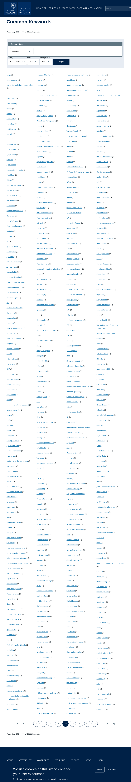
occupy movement (14, 609)
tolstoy (9, 108)
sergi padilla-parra (14, 537)
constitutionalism (73, 274)
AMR (98, 684)
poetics (39, 90)
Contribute (43, 760)
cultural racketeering (75, 366)
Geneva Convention (44, 519)
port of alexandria (103, 451)
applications (11, 394)
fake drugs (11, 502)
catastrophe (11, 103)
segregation (101, 466)
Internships (41, 514)
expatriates (11, 578)
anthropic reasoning (44, 677)
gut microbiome (13, 446)
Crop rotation (102, 299)
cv (7, 241)
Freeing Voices (102, 638)
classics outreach (103, 172)
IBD (68, 325)
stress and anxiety (74, 361)
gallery (39, 529)
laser (68, 534)
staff (98, 481)
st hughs (100, 359)
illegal (39, 478)
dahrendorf (101, 709)
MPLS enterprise (43, 499)
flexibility (10, 650)
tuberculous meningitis (75, 396)
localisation (71, 708)
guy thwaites (41, 448)
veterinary (10, 655)
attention (100, 379)
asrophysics (101, 374)
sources (9, 113)
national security (73, 677)
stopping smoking (73, 259)
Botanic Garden (102, 162)
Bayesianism (41, 524)
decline (9, 527)
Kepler (9, 93)
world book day (72, 243)
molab (99, 248)
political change (43, 545)
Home (39, 8)
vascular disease (43, 453)
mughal (39, 80)
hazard (99, 617)
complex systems (73, 391)
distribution (71, 422)
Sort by (10, 58)
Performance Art (13, 476)
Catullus (100, 571)
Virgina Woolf (42, 233)
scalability (40, 550)
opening (100, 338)
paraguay (40, 672)
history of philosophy (15, 287)
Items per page (45, 58)
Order (29, 58)
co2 (8, 640)
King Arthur (101, 668)
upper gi (70, 688)
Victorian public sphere (45, 95)
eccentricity (101, 440)
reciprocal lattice (73, 264)
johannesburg (102, 279)
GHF (8, 369)
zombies (70, 202)
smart (69, 156)
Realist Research (13, 624)
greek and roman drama (16, 548)
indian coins (71, 192)
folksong (40, 565)
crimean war (11, 512)
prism (39, 626)
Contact (75, 760)
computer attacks (43, 616)
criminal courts (42, 631)
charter (39, 110)
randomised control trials (46, 330)
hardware (70, 616)
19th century (11, 119)
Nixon (9, 604)
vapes (69, 499)
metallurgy (11, 456)
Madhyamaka (72, 657)
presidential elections (75, 167)
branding (100, 80)
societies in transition (45, 248)
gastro (39, 391)
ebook (69, 580)
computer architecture (15, 691)
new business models (105, 532)
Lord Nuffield (102, 105)
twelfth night (102, 502)
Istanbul (70, 151)
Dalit (38, 708)
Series (47, 8)
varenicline (101, 517)
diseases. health (103, 187)
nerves (9, 415)
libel (38, 315)
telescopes (41, 509)
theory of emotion (13, 573)
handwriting (101, 75)
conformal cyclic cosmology (17, 461)
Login (100, 760)
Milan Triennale (42, 151)
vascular (100, 522)
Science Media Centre (45, 591)
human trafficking (73, 223)
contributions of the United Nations (110, 563)
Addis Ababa (101, 456)
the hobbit (11, 313)
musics (39, 182)
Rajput (9, 139)
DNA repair (101, 100)
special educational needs (77, 90)
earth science (12, 190)
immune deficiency (104, 136)
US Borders (41, 703)
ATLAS (39, 473)
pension (10, 425)
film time (70, 121)
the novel (100, 400)
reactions (100, 151)
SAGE (99, 259)
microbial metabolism (45, 202)
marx (68, 626)
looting (39, 437)
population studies (74, 213)
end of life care (12, 221)
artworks (40, 299)
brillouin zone (102, 116)
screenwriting (102, 581)
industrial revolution (74, 294)
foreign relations (43, 657)
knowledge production (45, 463)
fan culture (41, 662)
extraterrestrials (73, 253)
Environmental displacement (18, 405)
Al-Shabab (40, 105)
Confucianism (42, 320)
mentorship (11, 364)
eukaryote (70, 473)
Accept (99, 769)
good (98, 315)
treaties (99, 643)
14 (96, 724)
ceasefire (40, 504)
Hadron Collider (13, 348)
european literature (44, 75)
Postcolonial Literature (75, 437)
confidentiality (12, 665)
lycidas (39, 376)
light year (70, 442)
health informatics (14, 451)
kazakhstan (11, 507)
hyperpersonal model (45, 187)
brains (39, 386)
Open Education (92, 8)
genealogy (11, 124)
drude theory (101, 274)
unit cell (40, 494)
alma (68, 340)
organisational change (75, 611)
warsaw (99, 548)
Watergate (100, 576)
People (56, 8)
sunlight (10, 231)
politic (39, 468)
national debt (42, 361)
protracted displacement (106, 507)
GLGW (39, 570)
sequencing (71, 228)
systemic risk (11, 629)
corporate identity (103, 305)
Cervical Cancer (102, 310)
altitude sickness (73, 560)
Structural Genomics (104, 704)
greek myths (11, 165)
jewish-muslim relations (106, 486)
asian (69, 407)
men (68, 335)
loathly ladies (12, 660)
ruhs (68, 248)
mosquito (40, 356)
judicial (9, 236)
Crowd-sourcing (103, 141)
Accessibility (25, 760)
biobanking (41, 488)
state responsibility (104, 369)
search (9, 686)
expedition (101, 110)
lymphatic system (43, 652)
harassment (71, 504)
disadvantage (102, 673)
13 (88, 724)
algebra (39, 197)
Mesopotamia (102, 491)
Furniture (70, 458)
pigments (40, 683)
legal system (101, 435)
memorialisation (73, 519)
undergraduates (103, 512)
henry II (39, 325)
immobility (101, 207)
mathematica (72, 585)
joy (38, 335)
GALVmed (70, 565)
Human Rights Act (103, 471)
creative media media (45, 422)
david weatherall (43, 601)
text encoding (72, 596)
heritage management (75, 320)
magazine (100, 612)
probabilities (71, 693)
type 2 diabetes (13, 246)
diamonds (40, 412)
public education (13, 486)
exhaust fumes (72, 545)
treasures (40, 688)
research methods (43, 172)
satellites (100, 131)
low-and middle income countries (20, 85)
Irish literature (42, 136)
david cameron (72, 713)
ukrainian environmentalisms (18, 563)
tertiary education (73, 524)
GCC (38, 345)
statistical (40, 284)
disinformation (72, 305)
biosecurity (41, 432)
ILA (68, 218)
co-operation (41, 575)
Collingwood (41, 238)
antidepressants (103, 253)
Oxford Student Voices (45, 305)
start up (70, 238)
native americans (73, 509)
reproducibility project (105, 415)
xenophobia (101, 430)
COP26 (99, 284)
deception (10, 435)
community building (44, 253)
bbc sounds (41, 621)
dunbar (39, 126)
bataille (69, 570)
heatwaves (11, 205)
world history (12, 709)
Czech (9, 670)
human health (102, 320)
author (99, 632)
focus (99, 627)
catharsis (40, 223)
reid (98, 182)
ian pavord (101, 228)
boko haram (11, 680)
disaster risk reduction (15, 282)
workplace (40, 407)
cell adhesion (12, 200)
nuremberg (11, 704)
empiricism (11, 374)
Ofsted (69, 478)
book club (100, 537)
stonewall (10, 216)
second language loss (15, 211)
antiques (10, 532)
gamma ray (41, 427)
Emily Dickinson (73, 463)
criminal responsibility (75, 529)
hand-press (101, 364)
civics (9, 400)
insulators (40, 192)
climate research (73, 540)
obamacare (101, 553)
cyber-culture (12, 359)
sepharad (100, 294)
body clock (101, 461)
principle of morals (14, 338)
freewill (10, 134)
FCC (68, 448)
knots (99, 343)
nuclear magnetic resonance (77, 703)
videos (9, 180)
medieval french (43, 534)
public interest (102, 218)
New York (100, 389)
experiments (71, 95)
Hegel (99, 202)
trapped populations (74, 207)
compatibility (12, 272)
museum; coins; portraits (76, 136)
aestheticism (101, 558)
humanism (11, 635)
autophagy (41, 294)
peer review (41, 167)
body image (101, 476)
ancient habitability (14, 308)
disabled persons (73, 371)
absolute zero (12, 144)
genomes (10, 323)
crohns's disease (43, 279)
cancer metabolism (74, 85)
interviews (40, 228)
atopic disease (102, 622)
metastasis (41, 85)
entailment (11, 389)
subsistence (11, 497)
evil (98, 689)
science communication (106, 333)
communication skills (15, 170)
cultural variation (13, 262)
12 (81, 724)
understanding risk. (74, 269)
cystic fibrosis (102, 213)
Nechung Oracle (13, 619)
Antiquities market (14, 522)
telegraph (70, 279)
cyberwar (100, 425)
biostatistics (101, 192)
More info (65, 779)
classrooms (101, 527)
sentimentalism (72, 187)
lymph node (11, 154)
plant (99, 446)
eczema (69, 672)
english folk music (104, 653)
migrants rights (12, 297)
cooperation (11, 318)
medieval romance (44, 340)
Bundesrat (40, 483)
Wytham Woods (72, 131)
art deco (10, 430)
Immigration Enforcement (76, 698)
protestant (101, 699)
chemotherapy (102, 405)
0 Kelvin (70, 162)
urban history (12, 471)
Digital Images (72, 601)
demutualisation (103, 264)
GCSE (99, 90)
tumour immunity (13, 410)
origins (39, 366)
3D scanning (41, 698)
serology (40, 560)
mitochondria (72, 637)
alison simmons (13, 384)
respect (9, 481)
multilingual (41, 177)
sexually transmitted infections (48, 269)
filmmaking (11, 543)
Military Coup (42, 637)
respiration (101, 607)
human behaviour (103, 658)
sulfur (69, 146)
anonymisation (12, 80)
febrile (99, 543)
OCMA (69, 182)
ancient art (71, 233)
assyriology (11, 98)
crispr (9, 75)
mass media (71, 110)
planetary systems (73, 662)
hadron (9, 354)
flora (38, 647)
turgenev (10, 343)
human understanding (105, 223)
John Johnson (12, 267)
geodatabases (42, 381)
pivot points (71, 621)
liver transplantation (14, 226)
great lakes (101, 663)
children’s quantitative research (79, 386)
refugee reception (43, 351)
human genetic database (16, 553)
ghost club (71, 631)
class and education (74, 652)
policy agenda (72, 606)
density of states (13, 440)
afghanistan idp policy (75, 642)
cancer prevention (73, 381)
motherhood (71, 468)
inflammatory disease (45, 713)
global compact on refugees (77, 75)
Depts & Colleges (72, 8)
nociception (11, 251)
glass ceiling (101, 121)
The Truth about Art (14, 491)
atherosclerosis (72, 402)
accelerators (11, 466)
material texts (102, 420)
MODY (39, 585)
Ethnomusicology (73, 488)
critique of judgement (45, 116)
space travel (41, 259)
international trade (14, 614)
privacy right (41, 611)
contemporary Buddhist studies (79, 427)
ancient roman (102, 394)
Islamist (70, 100)
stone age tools (42, 289)
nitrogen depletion (74, 289)
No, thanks (111, 769)
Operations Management (46, 121)
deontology (101, 678)
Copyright (59, 760)
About (10, 760)
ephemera (10, 257)
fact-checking (72, 683)
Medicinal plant (43, 264)
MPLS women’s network (76, 483)
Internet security (13, 675)
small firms (71, 80)
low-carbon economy (75, 550)
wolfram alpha (42, 596)
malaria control (42, 642)
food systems (72, 299)
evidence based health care (47, 693)
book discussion (13, 379)
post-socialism (42, 555)
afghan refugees (43, 100)
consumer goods (103, 197)
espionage (101, 597)
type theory (101, 602)
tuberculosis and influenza (17, 558)
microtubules (42, 371)
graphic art (101, 384)
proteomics (71, 575)
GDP (68, 310)
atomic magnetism (14, 589)
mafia (9, 420)
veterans (10, 159)
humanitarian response (75, 514)
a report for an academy (76, 494)
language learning (14, 277)
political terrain (13, 195)
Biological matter (43, 218)
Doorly (69, 197)
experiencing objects (45, 162)
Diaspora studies (103, 85)
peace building (72, 555)
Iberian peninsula (13, 568)
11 (74, 724)
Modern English (13, 594)
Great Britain (101, 233)
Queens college (72, 453)
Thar (38, 402)
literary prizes (42, 396)
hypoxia (40, 156)
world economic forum (105, 238)
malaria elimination (74, 667)
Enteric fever (11, 149)
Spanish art (71, 647)
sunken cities (102, 177)
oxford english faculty (105, 289)
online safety (71, 330)
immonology (71, 105)
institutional (11, 599)
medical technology (44, 580)
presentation (71, 116)
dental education (73, 412)
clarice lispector (43, 606)
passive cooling (42, 131)
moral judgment (103, 694)
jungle (39, 274)
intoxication (71, 141)
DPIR (68, 356)
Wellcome (40, 458)
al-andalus (71, 284)
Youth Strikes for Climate (16, 645)
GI (67, 417)
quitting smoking (103, 269)
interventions (12, 583)
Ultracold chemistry (44, 213)
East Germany (12, 129)
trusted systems (103, 592)
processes (100, 497)
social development (104, 156)
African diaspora (103, 126)
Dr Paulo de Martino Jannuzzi (78, 172)
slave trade (41, 667)
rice (8, 302)
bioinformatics (102, 648)
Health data (71, 126)
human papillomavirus (45, 442)
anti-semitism (102, 587)
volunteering (41, 207)
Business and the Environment (48, 146)
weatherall (71, 591)
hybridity (70, 315)
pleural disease (102, 354)
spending (40, 310)
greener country (43, 540)
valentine (100, 410)
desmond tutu (72, 177)
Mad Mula (10, 175)
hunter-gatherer (73, 345)
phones (99, 146)
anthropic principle (14, 185)
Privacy (88, 760)
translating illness (73, 432)
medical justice (12, 292)
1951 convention (43, 141)
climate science (42, 243)
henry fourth (71, 376)
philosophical (72, 351)
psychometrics (102, 348)
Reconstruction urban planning (108, 95)
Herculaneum (102, 243)
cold (8, 517)
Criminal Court (102, 167)
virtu (38, 417)
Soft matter (11, 333)
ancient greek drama (14, 328)
